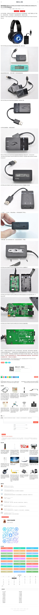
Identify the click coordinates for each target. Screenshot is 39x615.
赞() (36, 377)
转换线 (32, 551)
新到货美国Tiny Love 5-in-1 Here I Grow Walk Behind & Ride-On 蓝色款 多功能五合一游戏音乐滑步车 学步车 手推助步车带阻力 (14, 407)
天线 (6, 564)
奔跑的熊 (6, 546)
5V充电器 (19, 556)
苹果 (32, 556)
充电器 (19, 559)
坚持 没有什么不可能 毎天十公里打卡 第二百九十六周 (33, 459)
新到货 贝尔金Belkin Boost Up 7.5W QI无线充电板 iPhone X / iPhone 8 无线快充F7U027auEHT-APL (24, 460)
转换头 (32, 564)
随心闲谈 (20, 600)
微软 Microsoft (32, 559)
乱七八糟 (2, 362)
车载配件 (4, 600)
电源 (6, 551)
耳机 (6, 362)
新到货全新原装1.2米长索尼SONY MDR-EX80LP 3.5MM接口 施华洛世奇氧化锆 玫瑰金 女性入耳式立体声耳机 (5, 407)
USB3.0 (19, 551)
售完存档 (20, 589)
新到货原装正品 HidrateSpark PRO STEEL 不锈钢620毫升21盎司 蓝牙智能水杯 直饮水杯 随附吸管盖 (5, 447)
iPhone (32, 569)
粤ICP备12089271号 (22, 608)
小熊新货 (16, 8)
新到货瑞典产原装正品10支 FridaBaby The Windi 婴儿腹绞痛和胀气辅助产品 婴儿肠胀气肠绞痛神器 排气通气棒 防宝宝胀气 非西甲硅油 (14, 392)
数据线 (7, 569)
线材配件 (20, 597)
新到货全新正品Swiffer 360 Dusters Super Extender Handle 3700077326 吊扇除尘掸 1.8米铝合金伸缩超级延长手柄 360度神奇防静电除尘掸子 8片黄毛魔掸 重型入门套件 (14, 472)
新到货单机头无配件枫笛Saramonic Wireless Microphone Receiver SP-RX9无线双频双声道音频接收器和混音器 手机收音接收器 (33, 407)
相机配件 (20, 596)
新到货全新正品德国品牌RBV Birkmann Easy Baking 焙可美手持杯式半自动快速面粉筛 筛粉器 (5, 471)
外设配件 (10, 8)
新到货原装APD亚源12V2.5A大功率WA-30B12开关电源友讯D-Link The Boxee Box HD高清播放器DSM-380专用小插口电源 (33, 471)
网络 (19, 564)
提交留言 (35, 422)
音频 (9, 362)
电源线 (19, 548)
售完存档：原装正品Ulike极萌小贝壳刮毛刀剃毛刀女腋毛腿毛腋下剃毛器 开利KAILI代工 (24, 406)
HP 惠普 (19, 561)
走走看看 (19, 546)
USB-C (7, 548)
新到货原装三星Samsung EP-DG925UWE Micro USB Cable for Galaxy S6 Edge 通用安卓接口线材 (5, 460)
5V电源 (7, 556)
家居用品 (4, 592)
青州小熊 (19, 358)
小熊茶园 (20, 593)
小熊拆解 (13, 8)
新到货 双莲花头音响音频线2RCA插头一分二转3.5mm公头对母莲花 (24, 470)
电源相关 (4, 596)
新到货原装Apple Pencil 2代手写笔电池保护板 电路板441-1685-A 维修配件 (33, 391)
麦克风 (32, 561)
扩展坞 (7, 559)
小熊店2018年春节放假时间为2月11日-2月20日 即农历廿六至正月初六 (24, 446)
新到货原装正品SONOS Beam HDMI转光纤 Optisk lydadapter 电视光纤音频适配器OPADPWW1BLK (24, 392)
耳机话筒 (19, 8)
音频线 (7, 561)
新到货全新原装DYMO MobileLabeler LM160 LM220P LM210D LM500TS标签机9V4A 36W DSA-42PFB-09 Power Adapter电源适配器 (33, 447)
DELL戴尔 (19, 569)
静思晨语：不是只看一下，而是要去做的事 (14, 459)
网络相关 (4, 599)
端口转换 (32, 546)
